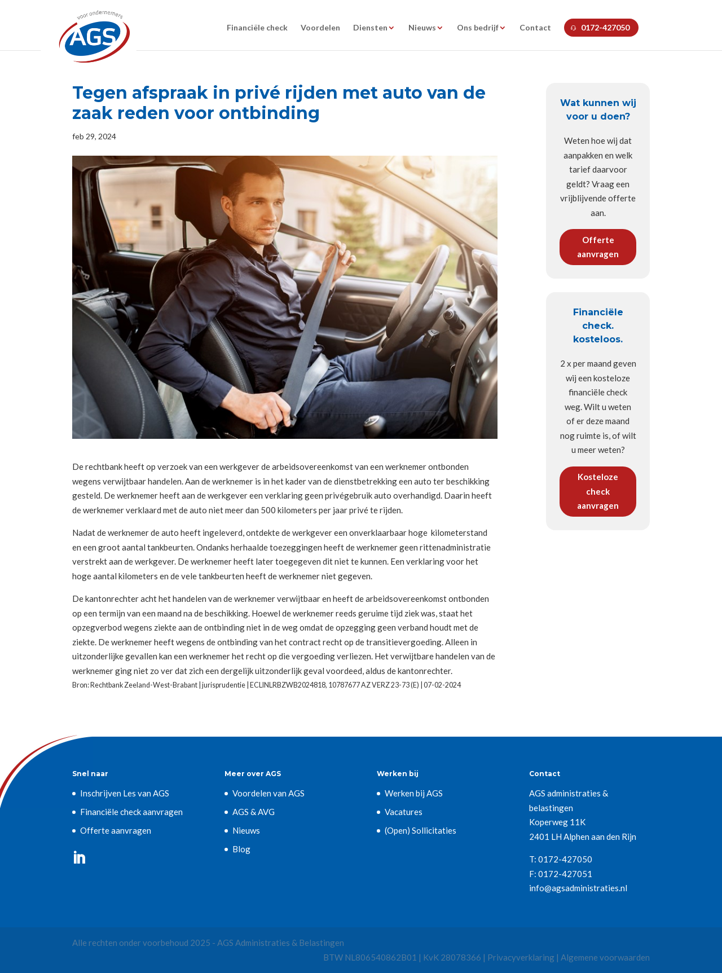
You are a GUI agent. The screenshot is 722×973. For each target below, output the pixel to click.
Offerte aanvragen (598, 247)
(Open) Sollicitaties (420, 830)
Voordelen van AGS (268, 793)
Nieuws (422, 28)
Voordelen (320, 28)
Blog (241, 849)
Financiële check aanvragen (131, 812)
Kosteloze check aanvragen (598, 491)
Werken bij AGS (414, 793)
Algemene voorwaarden (605, 957)
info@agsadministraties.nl (578, 888)
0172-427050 (605, 27)
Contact (535, 28)
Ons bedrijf (478, 28)
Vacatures (403, 812)
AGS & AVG (253, 812)
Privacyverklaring (520, 957)
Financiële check (257, 28)
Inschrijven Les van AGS (124, 793)
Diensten (370, 28)
